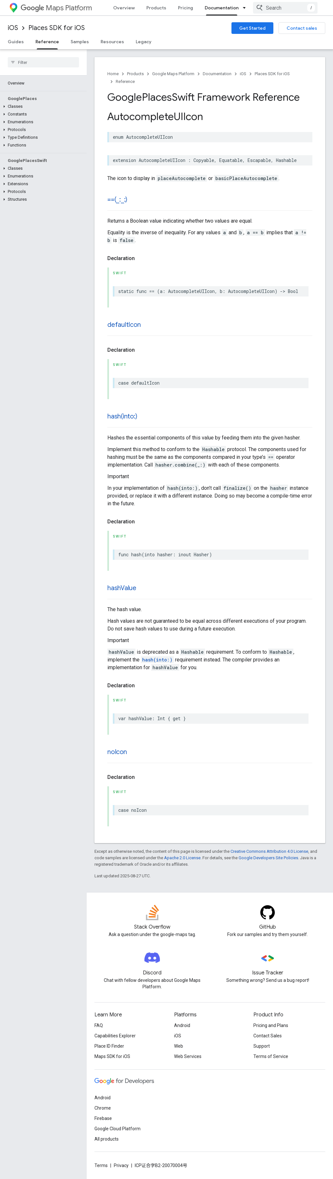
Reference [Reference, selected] (47, 42)
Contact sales (302, 28)
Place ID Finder (109, 1046)
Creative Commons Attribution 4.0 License (269, 851)
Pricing (185, 8)
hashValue (121, 588)
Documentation (217, 73)
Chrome (102, 1108)
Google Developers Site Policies (268, 857)
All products (106, 1139)
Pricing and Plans (270, 1025)
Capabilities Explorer (115, 1035)
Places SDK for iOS (56, 28)
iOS (13, 28)
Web (178, 1046)
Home (113, 73)
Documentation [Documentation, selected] (222, 8)
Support (261, 1046)
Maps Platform (56, 8)
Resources (112, 42)
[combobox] (285, 8)
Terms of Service (270, 1056)
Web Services (187, 1056)
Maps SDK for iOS (112, 1056)
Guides (16, 42)
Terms (101, 1165)
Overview (124, 8)
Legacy (144, 42)
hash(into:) (122, 416)
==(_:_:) (117, 200)
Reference (125, 81)
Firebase (103, 1118)
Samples (80, 42)
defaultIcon (124, 325)
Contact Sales (267, 1035)
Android (182, 1025)
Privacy (121, 1165)
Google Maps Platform (173, 73)
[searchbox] (43, 62)
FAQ (98, 1025)
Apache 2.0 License (182, 857)
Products (156, 8)
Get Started (252, 28)
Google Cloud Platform (117, 1128)
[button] (42, 106)
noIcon (117, 752)
